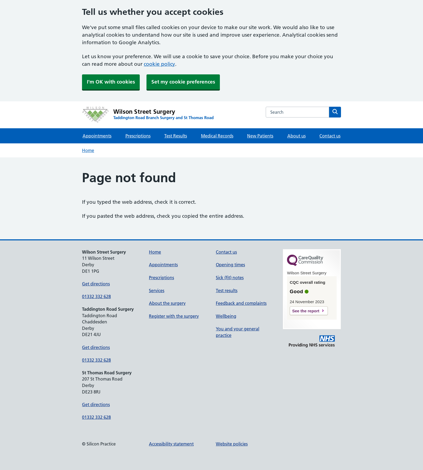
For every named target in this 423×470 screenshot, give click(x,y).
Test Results (175, 136)
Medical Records (217, 136)
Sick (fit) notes (230, 277)
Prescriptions (138, 136)
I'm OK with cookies (111, 82)
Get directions (96, 283)
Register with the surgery (174, 316)
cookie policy (159, 64)
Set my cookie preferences (183, 82)
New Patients (260, 136)
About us (296, 136)
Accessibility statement (171, 444)
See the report (305, 311)
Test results (226, 290)
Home (88, 150)
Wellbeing (226, 316)
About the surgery (167, 303)
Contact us (329, 136)
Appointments (97, 136)
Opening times (230, 264)
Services (156, 290)
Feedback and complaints (241, 303)
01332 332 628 (96, 296)
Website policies (232, 444)
